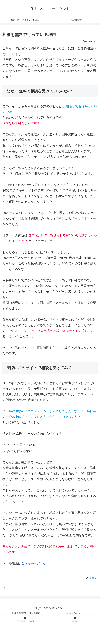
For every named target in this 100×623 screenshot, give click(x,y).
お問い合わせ (73, 613)
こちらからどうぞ (33, 563)
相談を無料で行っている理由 (26, 613)
